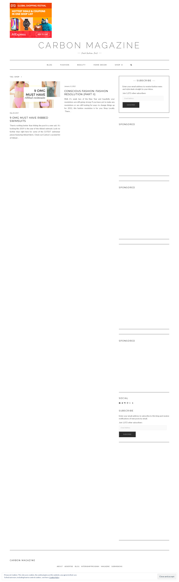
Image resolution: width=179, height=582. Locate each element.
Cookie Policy (54, 577)
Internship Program (90, 566)
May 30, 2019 (14, 113)
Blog (49, 65)
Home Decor (100, 65)
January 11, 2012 (70, 86)
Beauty (81, 65)
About (60, 566)
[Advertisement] (144, 148)
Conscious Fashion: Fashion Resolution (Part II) (86, 93)
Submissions (116, 566)
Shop (119, 65)
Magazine (105, 566)
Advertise (68, 566)
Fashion (64, 65)
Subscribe (131, 105)
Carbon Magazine (89, 45)
